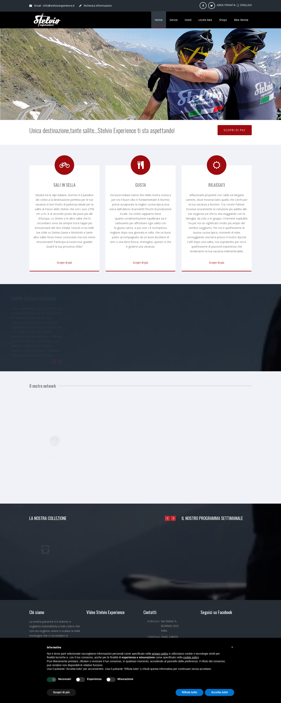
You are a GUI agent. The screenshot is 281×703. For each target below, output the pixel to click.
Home (159, 20)
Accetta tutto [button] (219, 692)
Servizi (174, 20)
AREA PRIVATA (226, 5)
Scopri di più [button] (61, 692)
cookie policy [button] (191, 657)
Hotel (188, 20)
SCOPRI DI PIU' (235, 130)
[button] (232, 647)
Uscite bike (205, 20)
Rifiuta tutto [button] (189, 692)
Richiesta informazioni (95, 5)
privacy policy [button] (160, 653)
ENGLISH (246, 5)
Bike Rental (241, 20)
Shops (223, 20)
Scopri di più (64, 262)
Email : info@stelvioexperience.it (52, 5)
